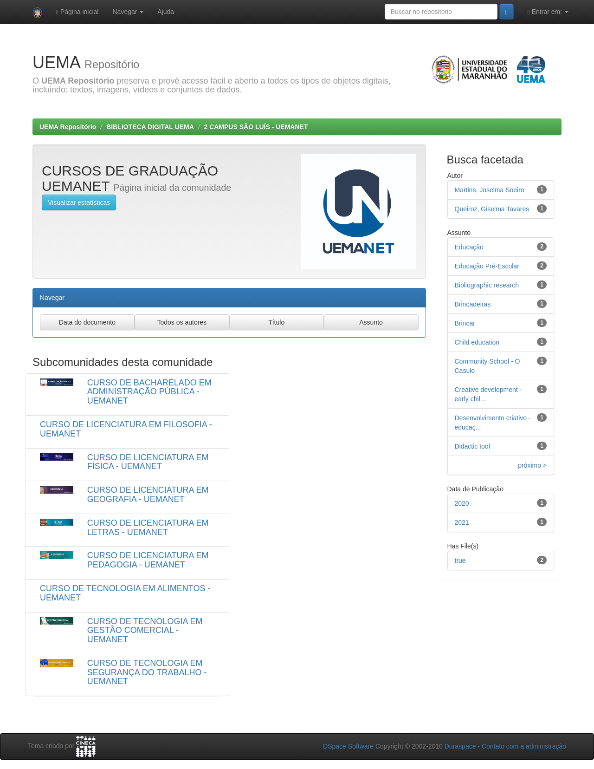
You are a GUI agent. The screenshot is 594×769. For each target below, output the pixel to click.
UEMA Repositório (67, 126)
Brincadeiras (473, 304)
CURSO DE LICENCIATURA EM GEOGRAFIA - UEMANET (148, 494)
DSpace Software (348, 746)
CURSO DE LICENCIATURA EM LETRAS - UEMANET (148, 527)
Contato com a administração (524, 746)
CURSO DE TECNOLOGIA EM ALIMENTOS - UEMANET (125, 593)
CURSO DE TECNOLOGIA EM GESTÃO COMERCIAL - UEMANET (145, 631)
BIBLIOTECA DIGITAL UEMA (150, 126)
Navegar (127, 11)
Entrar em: (548, 12)
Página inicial (77, 12)
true (460, 560)
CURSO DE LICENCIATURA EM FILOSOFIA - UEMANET (126, 429)
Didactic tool (472, 446)
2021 (462, 522)
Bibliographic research (487, 285)
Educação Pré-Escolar (487, 266)
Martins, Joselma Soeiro (489, 190)
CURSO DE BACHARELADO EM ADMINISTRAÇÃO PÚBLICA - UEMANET (149, 392)
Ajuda (165, 11)
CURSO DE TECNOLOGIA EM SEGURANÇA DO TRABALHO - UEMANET (147, 672)
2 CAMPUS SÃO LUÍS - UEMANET (256, 126)
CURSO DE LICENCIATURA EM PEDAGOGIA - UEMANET (148, 560)
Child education (477, 342)
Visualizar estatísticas (79, 202)
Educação (469, 247)
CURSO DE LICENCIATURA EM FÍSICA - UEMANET (148, 462)
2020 (462, 503)
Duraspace (460, 746)
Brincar (465, 323)
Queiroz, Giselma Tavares (492, 209)
